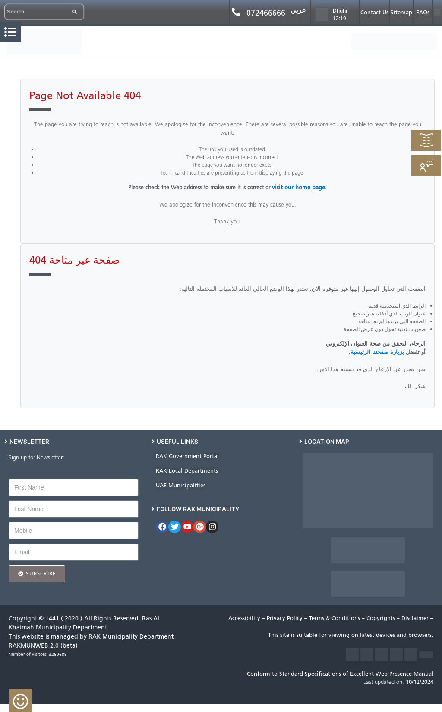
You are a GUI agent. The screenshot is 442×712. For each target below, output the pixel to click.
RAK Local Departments (187, 470)
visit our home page (298, 187)
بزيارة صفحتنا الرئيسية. (376, 352)
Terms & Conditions (335, 618)
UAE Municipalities (180, 485)
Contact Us (374, 12)
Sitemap (401, 12)
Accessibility (245, 618)
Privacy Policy (285, 618)
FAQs (422, 12)
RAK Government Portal (187, 456)
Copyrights (381, 618)
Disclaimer (415, 618)
